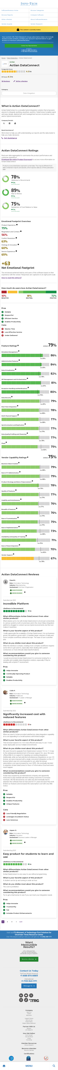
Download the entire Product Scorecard (17, 160)
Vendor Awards (7, 24)
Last (20, 921)
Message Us (29, 986)
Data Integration (12, 58)
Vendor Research (37, 24)
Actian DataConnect (25, 58)
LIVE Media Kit (29, 1030)
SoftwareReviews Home (10, 10)
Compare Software (37, 15)
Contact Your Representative (29, 45)
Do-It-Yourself (29, 1035)
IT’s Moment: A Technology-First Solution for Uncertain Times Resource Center (32, 933)
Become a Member (29, 959)
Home (3, 58)
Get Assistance (9, 138)
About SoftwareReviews (39, 19)
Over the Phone (29, 1036)
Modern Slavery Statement (29, 1023)
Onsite (29, 1038)
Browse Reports (7, 15)
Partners (29, 1028)
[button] (29, 1066)
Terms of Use (29, 1020)
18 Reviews (6, 81)
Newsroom (29, 1015)
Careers (29, 1013)
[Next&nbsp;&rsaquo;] (16, 921)
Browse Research (29, 1045)
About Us (29, 1012)
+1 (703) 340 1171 (46, 937)
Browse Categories (37, 10)
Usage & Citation (29, 1018)
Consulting (29, 1040)
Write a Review (7, 19)
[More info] (17, 224)
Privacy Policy (29, 1021)
